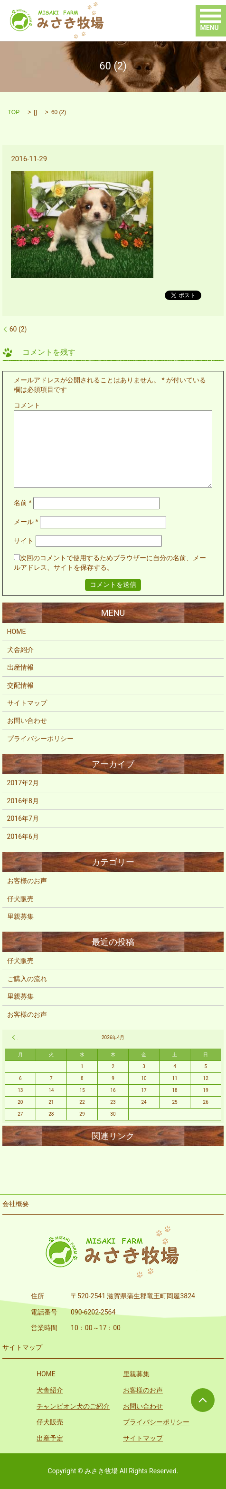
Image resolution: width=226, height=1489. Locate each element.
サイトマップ (27, 703)
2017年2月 (23, 783)
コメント (27, 405)
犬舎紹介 (20, 649)
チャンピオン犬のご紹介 (73, 1406)
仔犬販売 (20, 899)
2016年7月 (23, 818)
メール (26, 522)
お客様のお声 (27, 881)
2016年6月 (23, 836)
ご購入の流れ (27, 979)
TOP (13, 112)
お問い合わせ (27, 720)
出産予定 (50, 1438)
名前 (23, 502)
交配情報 (20, 685)
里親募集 (20, 916)
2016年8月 (23, 801)
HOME (16, 631)
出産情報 (20, 667)
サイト (24, 541)
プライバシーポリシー (40, 738)
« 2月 (15, 1037)
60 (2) (18, 329)
